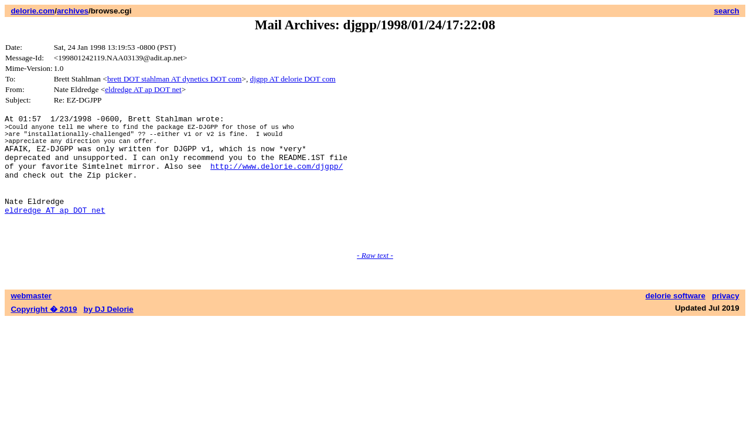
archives (72, 10)
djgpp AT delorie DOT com (293, 78)
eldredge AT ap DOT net (143, 89)
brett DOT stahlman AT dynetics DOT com (174, 78)
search (726, 10)
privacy (725, 322)
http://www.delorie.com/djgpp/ (276, 178)
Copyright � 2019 (44, 335)
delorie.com (32, 10)
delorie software (675, 322)
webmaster (31, 322)
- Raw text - (375, 281)
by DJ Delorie (109, 335)
